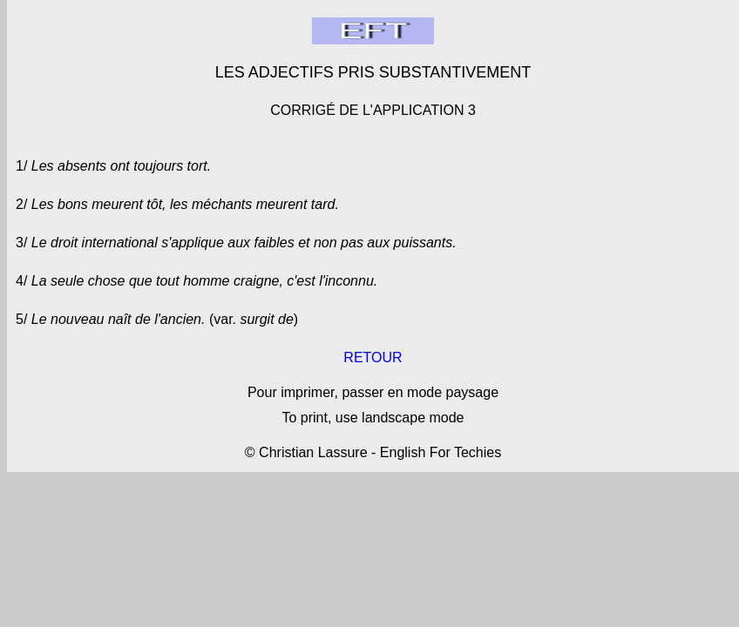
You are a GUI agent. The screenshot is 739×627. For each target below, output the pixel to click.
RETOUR (372, 357)
